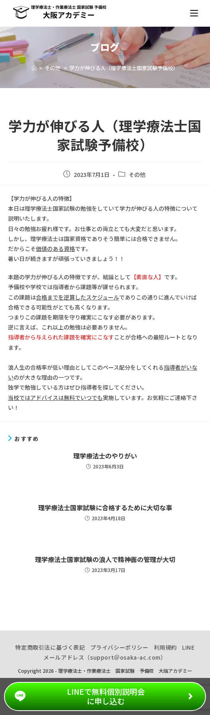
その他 (138, 174)
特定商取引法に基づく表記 (50, 647)
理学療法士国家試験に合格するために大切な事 (105, 507)
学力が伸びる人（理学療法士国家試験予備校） (123, 68)
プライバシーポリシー (119, 647)
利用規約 (165, 647)
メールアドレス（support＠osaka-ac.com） (104, 657)
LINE (188, 647)
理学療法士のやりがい (105, 455)
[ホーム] (34, 68)
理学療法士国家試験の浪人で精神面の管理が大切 (105, 559)
